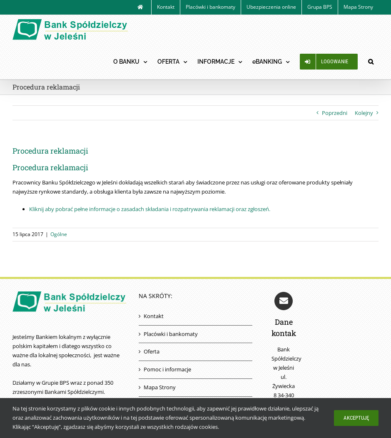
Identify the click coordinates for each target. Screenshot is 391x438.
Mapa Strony (160, 387)
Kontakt (154, 316)
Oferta (151, 351)
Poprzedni (334, 113)
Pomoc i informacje (167, 369)
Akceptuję (356, 418)
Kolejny (364, 113)
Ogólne (58, 234)
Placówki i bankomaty (171, 334)
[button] (371, 61)
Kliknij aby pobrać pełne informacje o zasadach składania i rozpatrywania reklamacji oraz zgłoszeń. (149, 209)
